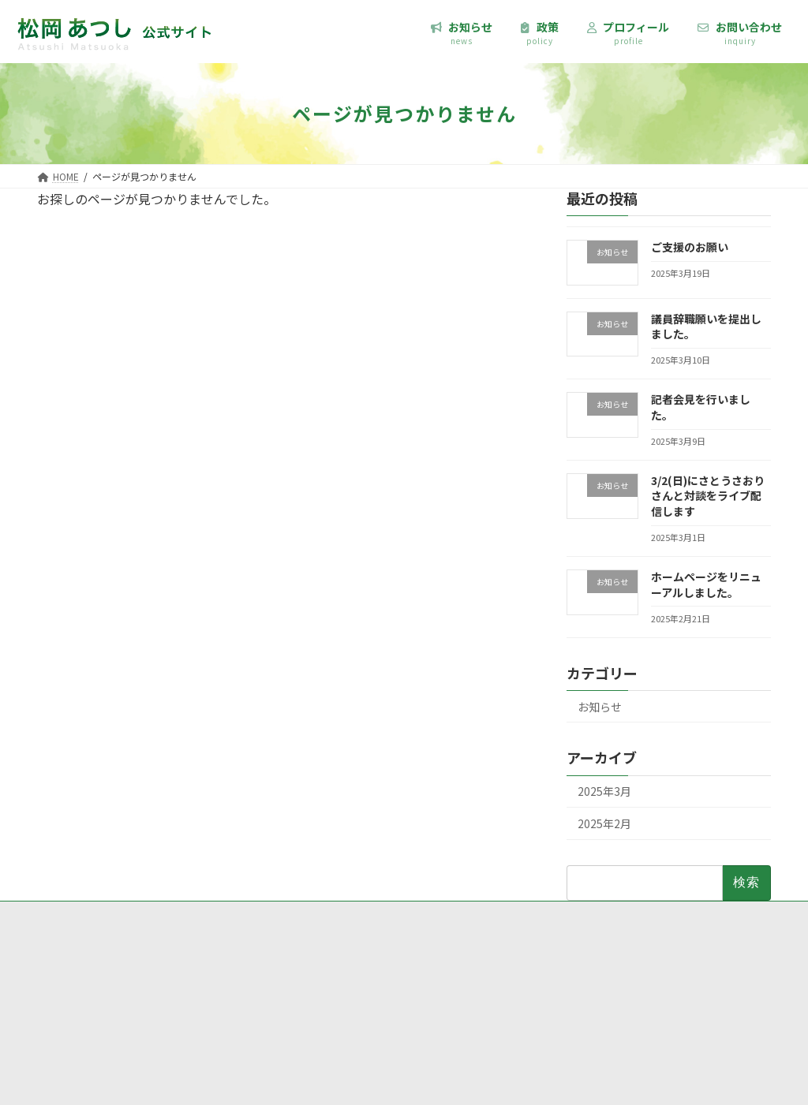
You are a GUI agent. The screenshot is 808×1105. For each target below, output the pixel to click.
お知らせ (600, 707)
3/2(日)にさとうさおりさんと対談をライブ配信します (708, 495)
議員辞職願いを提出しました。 (706, 326)
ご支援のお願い (689, 247)
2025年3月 (604, 791)
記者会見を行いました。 (700, 407)
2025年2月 (604, 823)
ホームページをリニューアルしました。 (706, 584)
